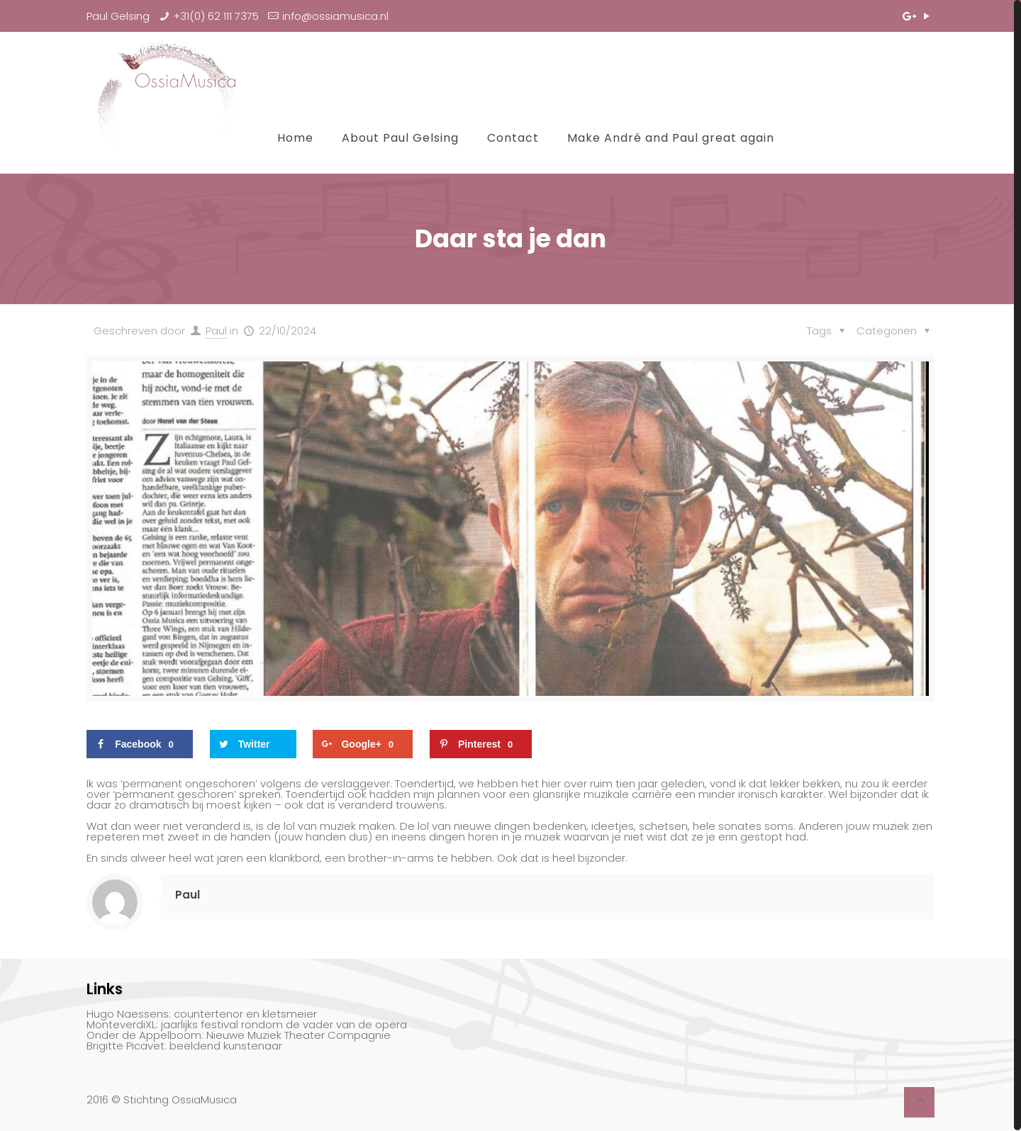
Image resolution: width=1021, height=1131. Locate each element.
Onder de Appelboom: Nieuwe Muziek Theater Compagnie (239, 1035)
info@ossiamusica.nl (335, 16)
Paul (216, 330)
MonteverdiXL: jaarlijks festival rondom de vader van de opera (247, 1024)
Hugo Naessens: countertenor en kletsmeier (202, 1013)
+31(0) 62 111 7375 (216, 16)
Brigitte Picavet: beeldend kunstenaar (184, 1045)
